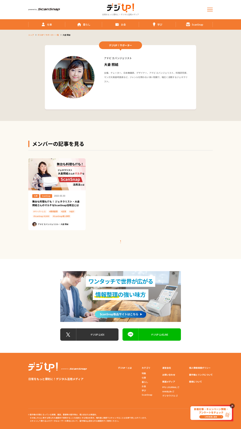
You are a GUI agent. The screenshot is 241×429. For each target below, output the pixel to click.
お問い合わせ (168, 374)
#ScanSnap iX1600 (41, 216)
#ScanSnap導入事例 (61, 216)
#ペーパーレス (40, 211)
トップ (31, 35)
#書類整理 (53, 211)
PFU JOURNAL (169, 387)
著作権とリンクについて (201, 374)
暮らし (145, 381)
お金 (144, 386)
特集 (144, 373)
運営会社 (166, 367)
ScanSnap (46, 195)
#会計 (71, 211)
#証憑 (63, 211)
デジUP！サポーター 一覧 (48, 35)
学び (144, 390)
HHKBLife (167, 391)
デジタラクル (168, 395)
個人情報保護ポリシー (200, 367)
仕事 (36, 195)
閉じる (232, 405)
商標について (195, 381)
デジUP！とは (125, 367)
